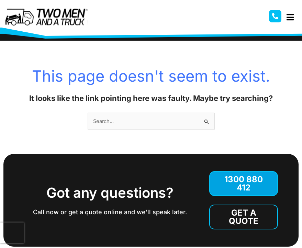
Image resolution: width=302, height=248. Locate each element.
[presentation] (12, 233)
